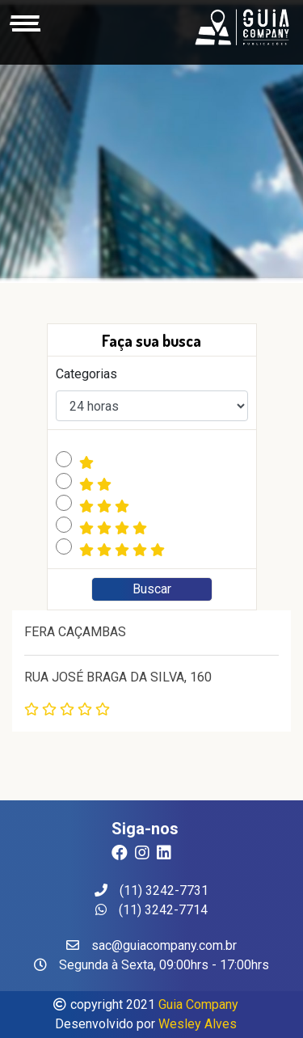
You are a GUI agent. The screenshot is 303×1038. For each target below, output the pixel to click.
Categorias (86, 374)
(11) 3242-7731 (151, 890)
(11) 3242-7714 (151, 910)
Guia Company (198, 1004)
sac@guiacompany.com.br (151, 945)
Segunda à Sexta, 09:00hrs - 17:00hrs (151, 965)
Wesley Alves (197, 1024)
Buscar (152, 589)
